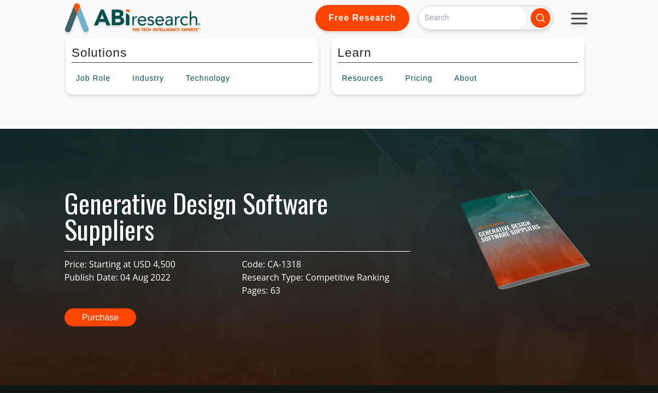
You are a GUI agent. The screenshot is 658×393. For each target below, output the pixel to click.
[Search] (472, 17)
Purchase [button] (100, 317)
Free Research (362, 17)
